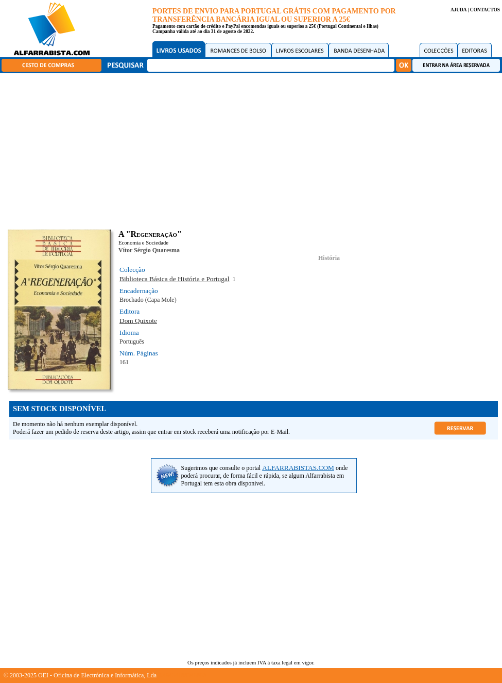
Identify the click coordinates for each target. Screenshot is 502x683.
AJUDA (458, 9)
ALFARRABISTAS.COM (298, 467)
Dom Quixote (138, 320)
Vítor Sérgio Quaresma (149, 250)
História (329, 258)
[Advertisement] (254, 149)
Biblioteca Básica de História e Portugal (174, 279)
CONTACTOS (485, 9)
